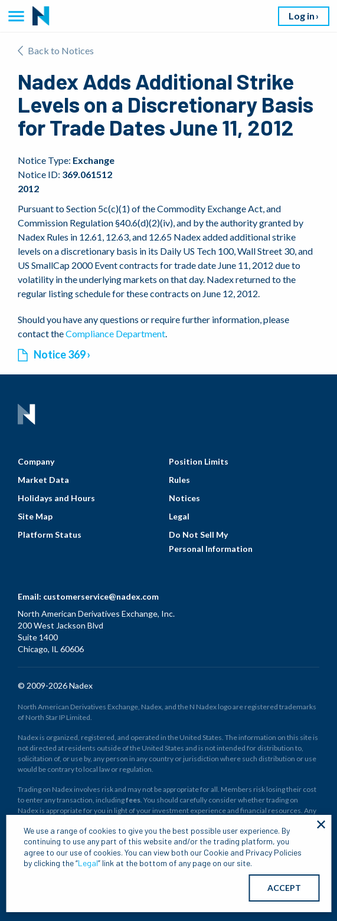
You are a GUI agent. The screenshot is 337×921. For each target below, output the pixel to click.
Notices (184, 498)
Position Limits (198, 461)
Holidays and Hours (56, 498)
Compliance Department (115, 333)
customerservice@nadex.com (101, 596)
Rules (179, 480)
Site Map (35, 516)
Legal (179, 516)
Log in (302, 15)
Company (36, 461)
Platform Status (49, 534)
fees (133, 799)
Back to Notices (56, 50)
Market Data (43, 480)
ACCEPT (284, 888)
